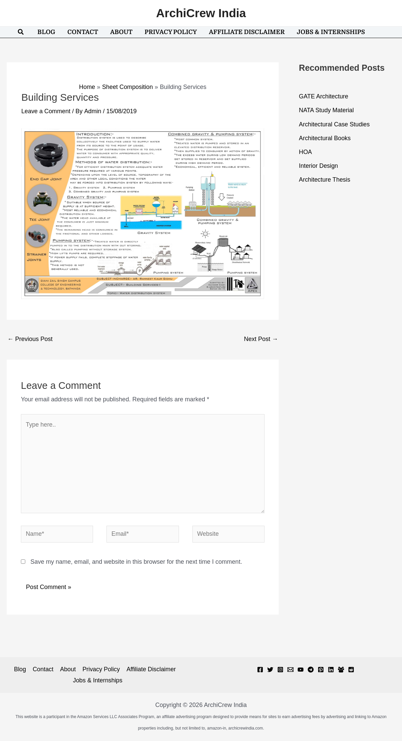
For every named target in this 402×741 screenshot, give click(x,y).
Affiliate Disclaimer (150, 670)
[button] (21, 32)
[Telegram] (311, 670)
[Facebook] (260, 670)
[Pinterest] (321, 670)
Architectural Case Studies (334, 123)
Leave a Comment (46, 111)
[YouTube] (301, 670)
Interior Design (318, 164)
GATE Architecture (324, 96)
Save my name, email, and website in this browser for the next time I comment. (136, 562)
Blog (20, 670)
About (67, 670)
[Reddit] (351, 670)
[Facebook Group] (341, 670)
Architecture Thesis (325, 178)
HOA (305, 151)
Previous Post (30, 338)
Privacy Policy (100, 670)
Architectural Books (325, 137)
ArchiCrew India (201, 13)
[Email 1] (290, 670)
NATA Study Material (326, 110)
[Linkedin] (331, 670)
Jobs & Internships (98, 681)
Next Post (261, 338)
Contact (43, 670)
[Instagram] (280, 670)
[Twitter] (270, 670)
